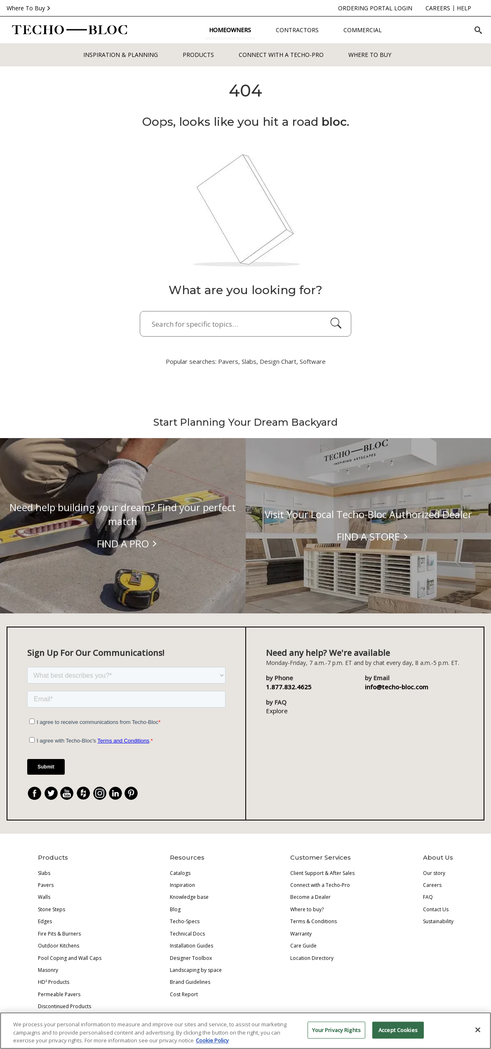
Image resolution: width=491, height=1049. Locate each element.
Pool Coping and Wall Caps (69, 958)
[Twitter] (51, 793)
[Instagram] (99, 793)
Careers (432, 885)
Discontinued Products (64, 1006)
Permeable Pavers (59, 994)
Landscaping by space (196, 970)
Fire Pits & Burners (59, 933)
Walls (44, 896)
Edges (45, 921)
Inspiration (182, 885)
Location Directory (312, 958)
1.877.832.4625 (289, 687)
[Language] (467, 8)
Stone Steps (51, 909)
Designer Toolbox (191, 958)
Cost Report (184, 994)
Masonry (48, 970)
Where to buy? (307, 909)
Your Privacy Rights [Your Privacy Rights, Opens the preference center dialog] (336, 1029)
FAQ (428, 896)
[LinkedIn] (115, 793)
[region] (245, 1030)
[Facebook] (34, 793)
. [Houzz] (87, 794)
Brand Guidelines (190, 981)
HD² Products (53, 981)
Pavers (46, 885)
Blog (175, 909)
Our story (434, 873)
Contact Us (436, 909)
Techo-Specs (185, 921)
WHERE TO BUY (369, 55)
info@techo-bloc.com (398, 687)
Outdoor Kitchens (58, 945)
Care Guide (303, 945)
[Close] (478, 1030)
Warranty (301, 933)
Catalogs (180, 873)
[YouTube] (66, 793)
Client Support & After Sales (322, 873)
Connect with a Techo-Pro (281, 55)
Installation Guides (191, 945)
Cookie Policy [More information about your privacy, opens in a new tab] (214, 1040)
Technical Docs (187, 933)
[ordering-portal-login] (342, 8)
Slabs (44, 873)
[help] (431, 8)
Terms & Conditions (313, 921)
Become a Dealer (310, 896)
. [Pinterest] (134, 794)
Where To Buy (29, 8)
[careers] (404, 8)
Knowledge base (189, 896)
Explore (277, 711)
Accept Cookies (399, 1029)
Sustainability (438, 921)
